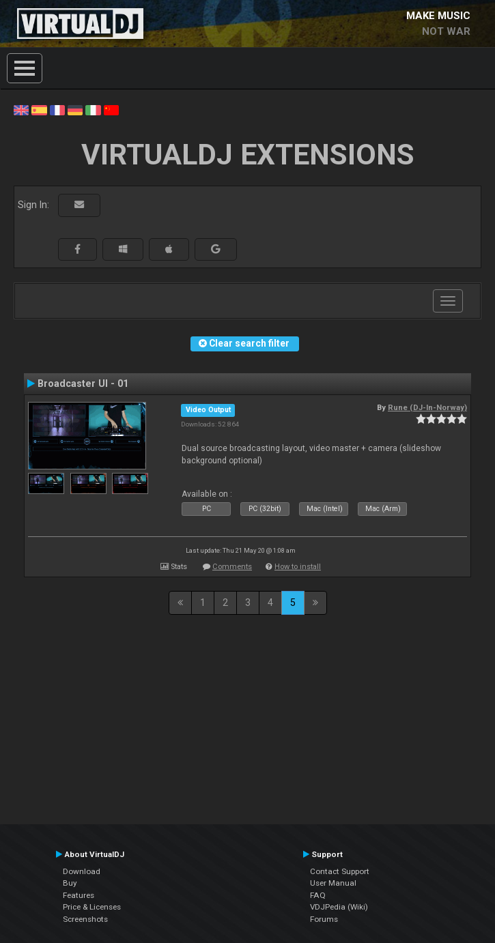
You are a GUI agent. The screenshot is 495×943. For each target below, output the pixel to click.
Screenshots (85, 919)
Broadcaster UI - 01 (83, 383)
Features (78, 895)
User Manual (333, 883)
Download (81, 871)
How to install (297, 566)
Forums (324, 919)
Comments (232, 566)
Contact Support (339, 871)
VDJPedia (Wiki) (339, 907)
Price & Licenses (92, 907)
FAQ (318, 895)
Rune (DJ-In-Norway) (427, 407)
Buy (70, 883)
